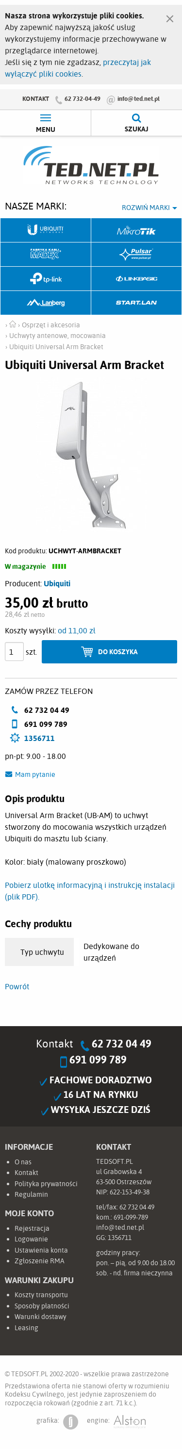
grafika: (57, 1422)
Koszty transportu (41, 1294)
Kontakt (35, 98)
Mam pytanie (35, 774)
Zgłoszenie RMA (40, 1260)
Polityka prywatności (46, 1183)
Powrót (17, 986)
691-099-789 (131, 1217)
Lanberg (45, 303)
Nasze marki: (35, 206)
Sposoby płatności (42, 1306)
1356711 (39, 738)
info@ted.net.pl (138, 98)
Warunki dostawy (40, 1316)
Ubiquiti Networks (45, 230)
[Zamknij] (169, 16)
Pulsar (136, 254)
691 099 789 (98, 1059)
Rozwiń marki (146, 207)
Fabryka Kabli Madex (45, 254)
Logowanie (31, 1239)
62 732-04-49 (82, 98)
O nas (23, 1162)
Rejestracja (32, 1228)
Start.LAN (136, 303)
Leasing (26, 1327)
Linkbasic (136, 279)
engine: (116, 1422)
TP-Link (45, 279)
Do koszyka (118, 651)
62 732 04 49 (121, 1043)
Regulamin (31, 1194)
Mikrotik (136, 230)
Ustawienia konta (41, 1250)
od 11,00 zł (77, 630)
